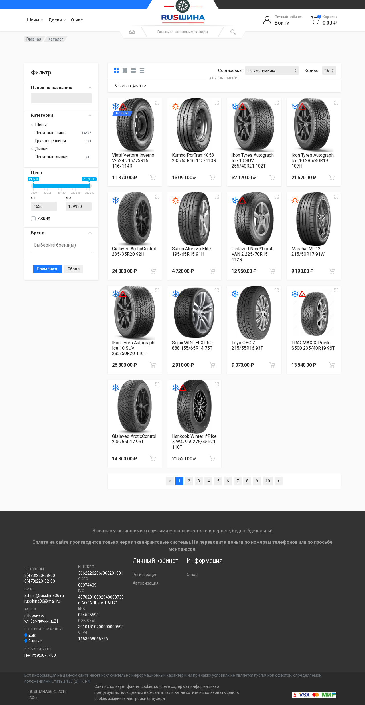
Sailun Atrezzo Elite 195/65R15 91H (191, 251)
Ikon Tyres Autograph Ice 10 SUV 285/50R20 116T (133, 348)
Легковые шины (50, 132)
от (33, 197)
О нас (77, 20)
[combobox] (61, 245)
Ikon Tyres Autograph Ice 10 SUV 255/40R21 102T (253, 160)
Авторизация (146, 583)
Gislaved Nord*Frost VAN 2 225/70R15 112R (252, 254)
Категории (61, 115)
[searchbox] (59, 245)
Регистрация (145, 574)
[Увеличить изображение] (157, 102)
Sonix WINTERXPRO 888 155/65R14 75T (192, 345)
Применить (47, 269)
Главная (33, 39)
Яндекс (33, 641)
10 (267, 481)
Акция (44, 218)
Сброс (74, 269)
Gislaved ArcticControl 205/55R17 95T (134, 439)
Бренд (61, 232)
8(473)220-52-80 (39, 581)
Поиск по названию (61, 87)
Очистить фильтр (130, 85)
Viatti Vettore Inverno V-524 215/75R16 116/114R (133, 160)
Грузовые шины (50, 140)
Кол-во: (311, 70)
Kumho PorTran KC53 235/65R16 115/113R (194, 157)
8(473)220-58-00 (39, 575)
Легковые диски (51, 156)
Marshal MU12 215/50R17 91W (308, 251)
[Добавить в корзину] (153, 177)
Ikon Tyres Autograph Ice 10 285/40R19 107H (312, 160)
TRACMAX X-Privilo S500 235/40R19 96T (313, 345)
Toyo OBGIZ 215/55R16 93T (247, 345)
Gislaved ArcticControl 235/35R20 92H (134, 251)
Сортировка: (230, 70)
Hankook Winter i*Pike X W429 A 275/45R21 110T (194, 442)
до (68, 197)
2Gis (30, 635)
